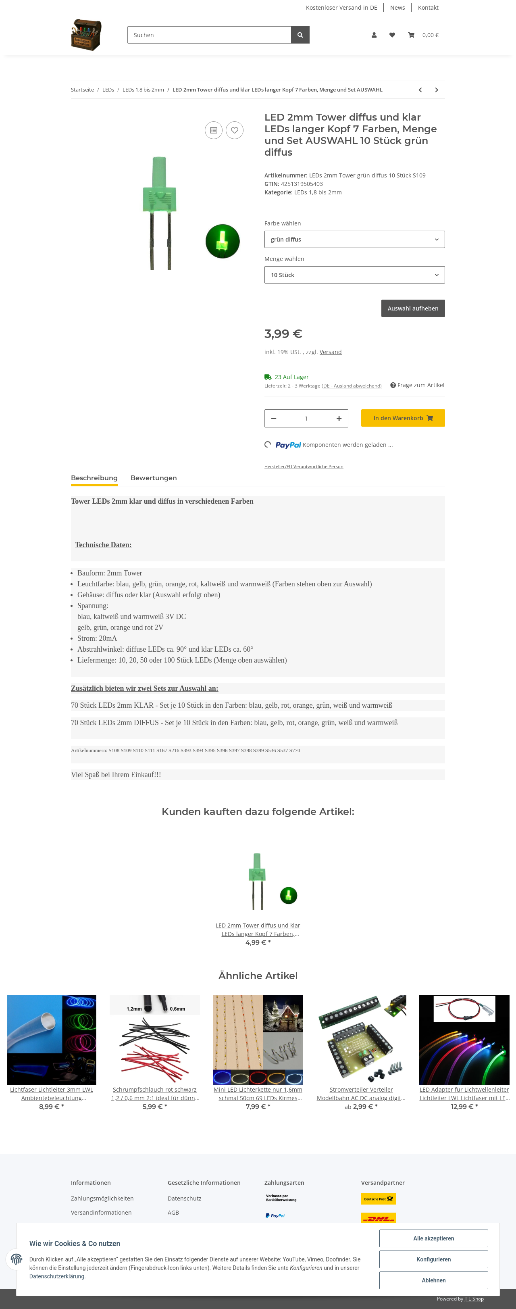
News (397, 7)
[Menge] (306, 418)
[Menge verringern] (274, 418)
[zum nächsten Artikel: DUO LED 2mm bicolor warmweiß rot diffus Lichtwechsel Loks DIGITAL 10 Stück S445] (437, 89)
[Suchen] (209, 35)
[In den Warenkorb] (403, 418)
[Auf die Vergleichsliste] (214, 130)
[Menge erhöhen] (339, 418)
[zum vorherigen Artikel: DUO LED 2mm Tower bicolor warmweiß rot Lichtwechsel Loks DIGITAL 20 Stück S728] (420, 89)
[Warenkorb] (423, 35)
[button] (374, 35)
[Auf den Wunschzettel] (234, 130)
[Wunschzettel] (392, 35)
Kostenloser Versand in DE (341, 7)
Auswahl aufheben (413, 308)
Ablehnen (433, 1280)
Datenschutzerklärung (56, 1276)
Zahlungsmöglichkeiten (102, 1198)
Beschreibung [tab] (94, 478)
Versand (331, 352)
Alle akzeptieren (433, 1238)
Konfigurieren (433, 1259)
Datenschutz (185, 1198)
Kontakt (428, 7)
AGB (173, 1212)
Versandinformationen (101, 1212)
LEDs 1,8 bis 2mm (318, 192)
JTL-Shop (474, 1298)
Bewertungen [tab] (154, 478)
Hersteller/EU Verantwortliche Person (303, 466)
